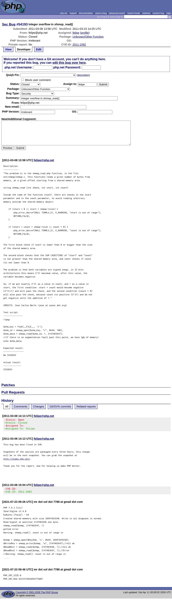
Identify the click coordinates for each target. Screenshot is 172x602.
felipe (75, 32)
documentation (86, 13)
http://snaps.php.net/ (16, 461)
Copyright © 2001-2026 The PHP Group (36, 596)
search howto (133, 13)
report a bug (101, 13)
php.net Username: (18, 67)
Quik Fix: (13, 74)
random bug (158, 13)
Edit (38, 49)
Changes (38, 406)
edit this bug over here (69, 62)
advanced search (117, 13)
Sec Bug (8, 24)
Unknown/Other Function (88, 36)
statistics (146, 13)
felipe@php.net (44, 160)
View (8, 49)
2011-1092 (79, 44)
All (6, 406)
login (169, 13)
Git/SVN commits (60, 406)
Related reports (86, 406)
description (83, 75)
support (73, 13)
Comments (20, 406)
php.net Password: (67, 67)
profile (85, 32)
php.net (63, 13)
